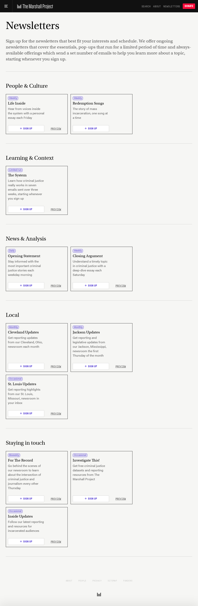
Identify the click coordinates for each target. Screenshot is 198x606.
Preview (56, 128)
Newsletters (171, 6)
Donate (189, 6)
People (82, 580)
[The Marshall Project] (34, 6)
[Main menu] (6, 6)
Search (146, 6)
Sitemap (112, 580)
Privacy (97, 580)
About (157, 6)
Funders (127, 580)
